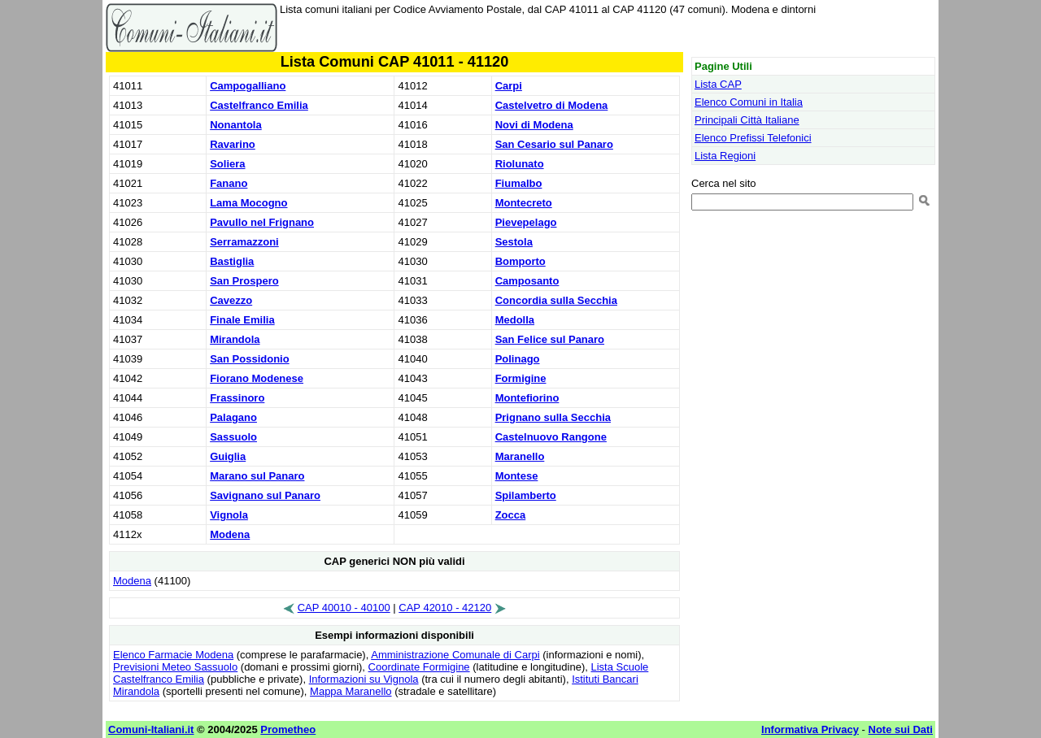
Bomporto (520, 261)
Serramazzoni (244, 242)
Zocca (510, 515)
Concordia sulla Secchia (556, 300)
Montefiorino (527, 398)
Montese (516, 476)
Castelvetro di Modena (551, 105)
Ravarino (232, 144)
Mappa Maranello (350, 691)
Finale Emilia (242, 320)
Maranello (520, 456)
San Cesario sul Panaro (554, 144)
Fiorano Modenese (256, 378)
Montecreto (523, 203)
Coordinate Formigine (419, 667)
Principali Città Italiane (747, 120)
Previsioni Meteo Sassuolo (175, 667)
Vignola (229, 515)
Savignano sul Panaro (265, 495)
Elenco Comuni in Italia (749, 102)
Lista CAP (718, 84)
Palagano (233, 417)
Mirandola (234, 339)
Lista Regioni (725, 156)
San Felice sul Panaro (549, 339)
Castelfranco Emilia (259, 105)
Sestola (514, 242)
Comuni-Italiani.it (151, 729)
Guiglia (228, 456)
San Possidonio (250, 359)
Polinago (517, 359)
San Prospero (244, 281)
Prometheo (288, 729)
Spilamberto (525, 495)
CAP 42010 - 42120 (445, 607)
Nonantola (236, 125)
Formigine (521, 378)
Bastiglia (232, 261)
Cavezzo (231, 300)
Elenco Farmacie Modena (173, 655)
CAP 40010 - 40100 (344, 607)
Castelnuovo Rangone (551, 437)
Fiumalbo (518, 183)
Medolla (514, 320)
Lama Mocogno (248, 203)
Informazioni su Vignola (364, 679)
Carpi (508, 86)
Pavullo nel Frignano (262, 222)
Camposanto (527, 281)
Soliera (227, 164)
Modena (230, 534)
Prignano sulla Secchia (553, 417)
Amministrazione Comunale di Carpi (455, 655)
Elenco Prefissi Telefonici (753, 138)
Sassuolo (233, 437)
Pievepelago (526, 222)
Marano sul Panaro (257, 476)
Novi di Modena (534, 125)
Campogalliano (247, 86)
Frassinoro (237, 398)
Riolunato (519, 164)
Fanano (228, 183)
